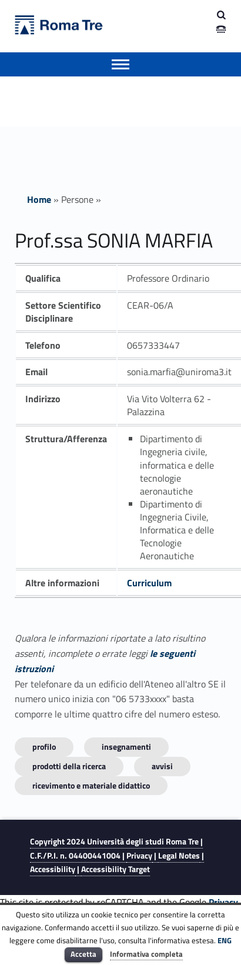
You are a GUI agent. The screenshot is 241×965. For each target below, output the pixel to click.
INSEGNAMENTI (126, 746)
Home (39, 199)
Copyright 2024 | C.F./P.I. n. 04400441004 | (116, 848)
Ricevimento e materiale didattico (91, 785)
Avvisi (162, 766)
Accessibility (52, 869)
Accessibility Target (115, 869)
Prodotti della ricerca (69, 766)
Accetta (83, 954)
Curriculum (149, 583)
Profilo (44, 746)
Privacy (139, 855)
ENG (224, 940)
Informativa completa (146, 954)
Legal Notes (179, 855)
